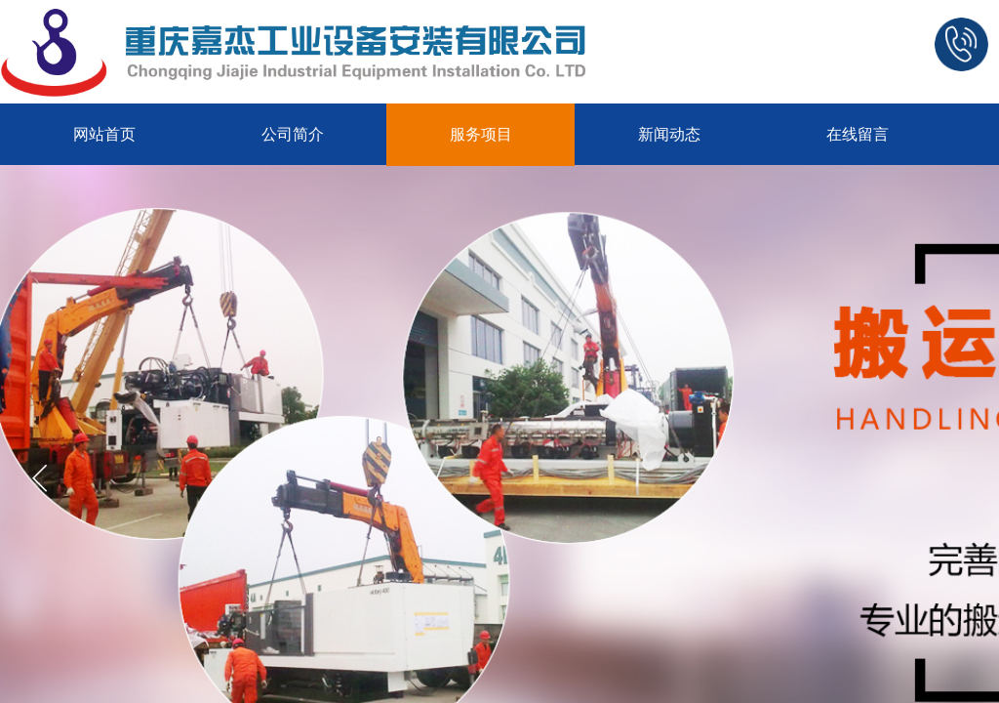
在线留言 (857, 134)
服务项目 (481, 134)
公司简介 (292, 134)
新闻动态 (669, 134)
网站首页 (104, 134)
